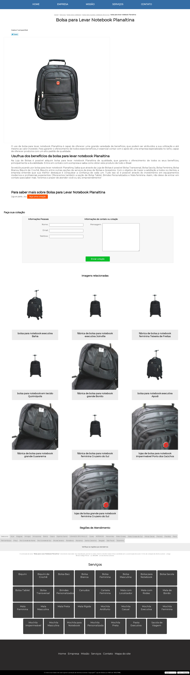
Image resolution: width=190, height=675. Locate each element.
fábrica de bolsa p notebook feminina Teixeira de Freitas (155, 335)
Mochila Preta (115, 624)
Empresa (62, 4)
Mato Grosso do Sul (135, 536)
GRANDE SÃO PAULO (78, 536)
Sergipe (101, 540)
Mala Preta (64, 606)
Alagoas (19, 536)
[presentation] (45, 246)
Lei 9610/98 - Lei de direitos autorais (102, 555)
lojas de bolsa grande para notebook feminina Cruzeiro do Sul (95, 515)
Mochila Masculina (54, 624)
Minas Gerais (149, 536)
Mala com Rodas (146, 591)
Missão (90, 4)
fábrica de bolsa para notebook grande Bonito (95, 395)
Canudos (84, 590)
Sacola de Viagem (156, 624)
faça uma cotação (37, 196)
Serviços (117, 4)
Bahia (45, 536)
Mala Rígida (85, 606)
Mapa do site (123, 653)
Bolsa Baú (64, 574)
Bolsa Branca (84, 575)
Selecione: (4, 536)
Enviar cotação (98, 259)
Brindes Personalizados (65, 591)
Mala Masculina (43, 608)
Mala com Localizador (126, 591)
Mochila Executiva (146, 608)
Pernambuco (6, 540)
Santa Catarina (90, 540)
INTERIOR (100, 536)
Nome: (62, 224)
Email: (63, 230)
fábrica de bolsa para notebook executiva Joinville (95, 335)
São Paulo (110, 540)
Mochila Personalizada (95, 624)
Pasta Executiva (136, 624)
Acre (12, 536)
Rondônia (70, 540)
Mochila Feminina (167, 608)
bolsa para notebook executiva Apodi (155, 395)
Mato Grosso (121, 536)
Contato (146, 4)
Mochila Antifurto (105, 608)
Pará (175, 536)
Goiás (91, 536)
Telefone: (61, 236)
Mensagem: (115, 237)
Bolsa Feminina (105, 575)
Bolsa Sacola (167, 574)
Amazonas (37, 536)
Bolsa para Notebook (147, 575)
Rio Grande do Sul (44, 540)
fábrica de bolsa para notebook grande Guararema (35, 455)
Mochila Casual (125, 608)
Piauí (15, 540)
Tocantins (120, 540)
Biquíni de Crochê (43, 575)
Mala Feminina (23, 608)
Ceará (52, 536)
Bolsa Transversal (43, 591)
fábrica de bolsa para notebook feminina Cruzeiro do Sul (95, 455)
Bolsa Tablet (22, 590)
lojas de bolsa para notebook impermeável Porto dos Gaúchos (155, 455)
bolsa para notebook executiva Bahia (35, 335)
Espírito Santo (62, 536)
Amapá (27, 536)
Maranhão (110, 536)
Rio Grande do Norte (27, 540)
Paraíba (168, 536)
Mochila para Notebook (74, 624)
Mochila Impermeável (34, 624)
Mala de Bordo (167, 591)
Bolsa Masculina (126, 575)
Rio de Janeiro (58, 540)
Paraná (159, 536)
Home (35, 4)
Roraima (79, 540)
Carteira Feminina (105, 591)
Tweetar (14, 34)
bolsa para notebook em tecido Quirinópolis (35, 395)
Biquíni (22, 574)
